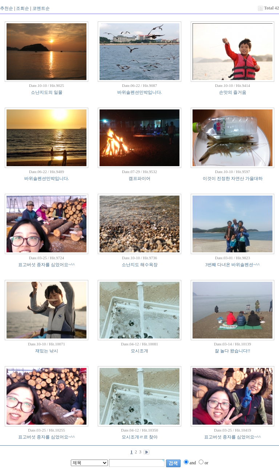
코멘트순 (41, 8)
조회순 (22, 8)
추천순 (6, 8)
